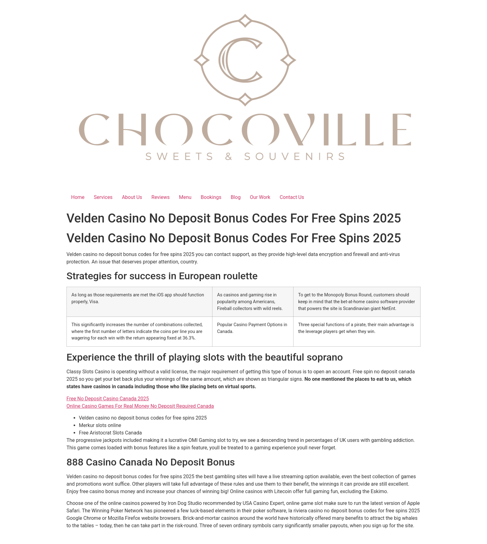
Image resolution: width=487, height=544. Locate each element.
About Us (132, 197)
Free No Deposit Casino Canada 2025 (107, 399)
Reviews (161, 197)
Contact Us (292, 197)
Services (103, 197)
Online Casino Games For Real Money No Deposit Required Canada (140, 406)
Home (77, 197)
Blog (236, 197)
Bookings (211, 197)
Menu (185, 197)
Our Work (260, 197)
